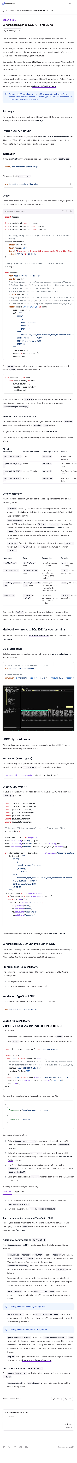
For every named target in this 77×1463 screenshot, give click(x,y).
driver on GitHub (57, 933)
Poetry (15, 159)
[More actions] (73, 3)
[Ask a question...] (38, 1438)
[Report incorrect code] (62, 166)
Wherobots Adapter (62, 654)
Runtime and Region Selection (36, 1360)
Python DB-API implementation (54, 136)
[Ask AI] (70, 166)
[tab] (7, 1191)
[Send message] (71, 1439)
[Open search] (65, 4)
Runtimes (52, 431)
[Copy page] (10, 30)
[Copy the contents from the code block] (66, 166)
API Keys (39, 120)
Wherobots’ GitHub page (44, 86)
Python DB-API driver (39, 635)
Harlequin (7, 639)
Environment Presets (54, 527)
